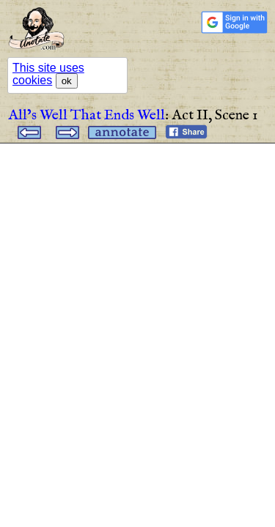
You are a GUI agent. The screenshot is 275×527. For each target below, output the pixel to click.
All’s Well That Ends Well (86, 115)
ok (67, 80)
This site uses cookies (48, 73)
